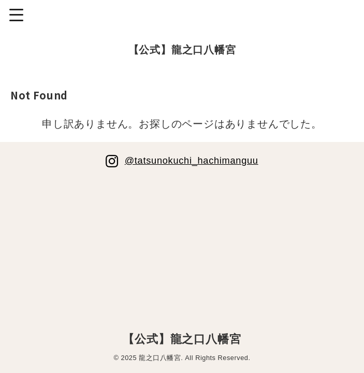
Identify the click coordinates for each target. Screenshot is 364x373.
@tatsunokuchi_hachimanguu (191, 160)
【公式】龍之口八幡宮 (182, 49)
